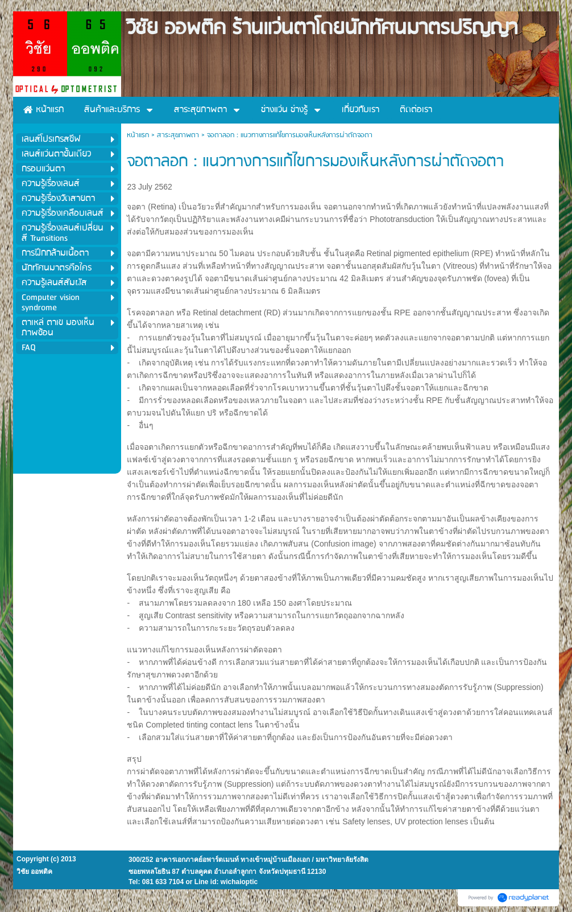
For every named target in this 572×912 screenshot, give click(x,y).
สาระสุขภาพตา (178, 135)
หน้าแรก (138, 135)
